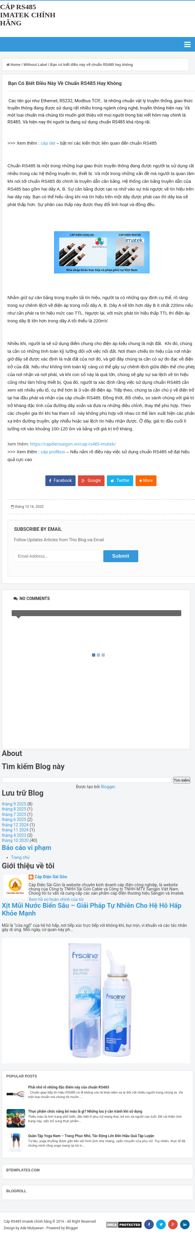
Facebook (60, 480)
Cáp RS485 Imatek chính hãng (28, 15)
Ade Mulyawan (32, 1228)
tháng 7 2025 (14, 814)
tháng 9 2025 (14, 804)
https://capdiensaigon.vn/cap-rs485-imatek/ (73, 444)
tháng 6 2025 (14, 819)
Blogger (108, 786)
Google (91, 480)
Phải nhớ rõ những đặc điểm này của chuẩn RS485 (68, 1087)
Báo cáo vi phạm (26, 847)
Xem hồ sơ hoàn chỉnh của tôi (56, 899)
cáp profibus (53, 451)
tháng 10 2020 (15, 840)
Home (14, 65)
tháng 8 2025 (14, 809)
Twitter (119, 480)
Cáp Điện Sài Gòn (51, 877)
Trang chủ (20, 857)
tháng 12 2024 (15, 824)
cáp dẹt (48, 143)
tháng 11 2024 (15, 830)
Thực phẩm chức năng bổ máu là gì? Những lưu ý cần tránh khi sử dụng (85, 1111)
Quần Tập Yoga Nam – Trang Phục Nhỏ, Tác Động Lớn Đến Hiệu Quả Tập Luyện (91, 1136)
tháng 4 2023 (14, 835)
